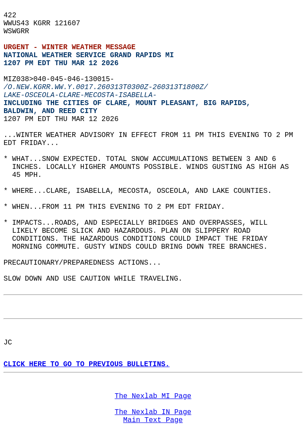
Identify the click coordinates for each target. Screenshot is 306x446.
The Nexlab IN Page (153, 412)
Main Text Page (153, 420)
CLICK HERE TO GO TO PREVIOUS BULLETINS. (86, 364)
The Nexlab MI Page (153, 396)
